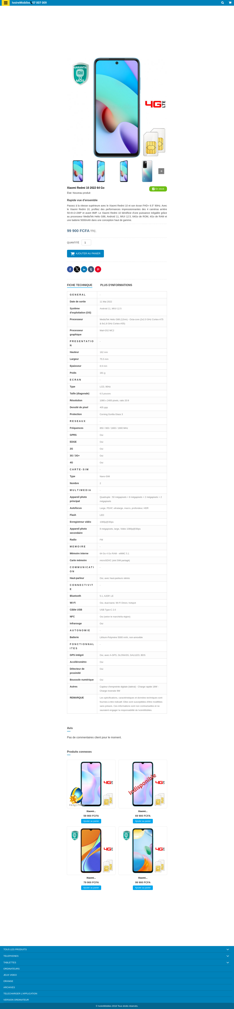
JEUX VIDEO (10, 975)
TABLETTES (9, 962)
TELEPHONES (10, 956)
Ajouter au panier (85, 254)
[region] (117, 33)
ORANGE (8, 981)
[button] (70, 269)
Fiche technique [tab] (79, 285)
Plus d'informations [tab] (116, 285)
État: (70, 192)
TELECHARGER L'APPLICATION (20, 993)
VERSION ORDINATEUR (16, 999)
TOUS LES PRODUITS (15, 949)
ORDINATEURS (11, 968)
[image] (117, 108)
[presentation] (161, 171)
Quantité (73, 242)
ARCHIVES (9, 987)
